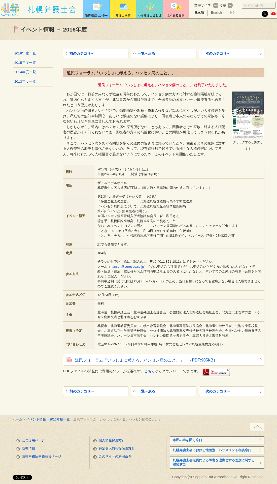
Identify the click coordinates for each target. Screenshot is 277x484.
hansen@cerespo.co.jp (127, 266)
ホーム (17, 419)
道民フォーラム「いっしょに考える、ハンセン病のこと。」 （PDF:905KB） (146, 360)
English (216, 12)
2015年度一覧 (25, 63)
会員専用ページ (33, 440)
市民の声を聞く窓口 (187, 440)
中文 (232, 13)
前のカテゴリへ (82, 53)
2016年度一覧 (25, 53)
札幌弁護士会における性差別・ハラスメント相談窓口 (212, 450)
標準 (222, 5)
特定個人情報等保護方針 (117, 448)
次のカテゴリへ (217, 53)
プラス (230, 5)
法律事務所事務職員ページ (41, 456)
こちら (149, 371)
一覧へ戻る (146, 53)
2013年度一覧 (25, 81)
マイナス (215, 5)
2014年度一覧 (25, 72)
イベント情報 (36, 419)
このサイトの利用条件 (115, 456)
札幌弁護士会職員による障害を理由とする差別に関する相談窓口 (214, 462)
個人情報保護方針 (112, 440)
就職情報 (28, 448)
